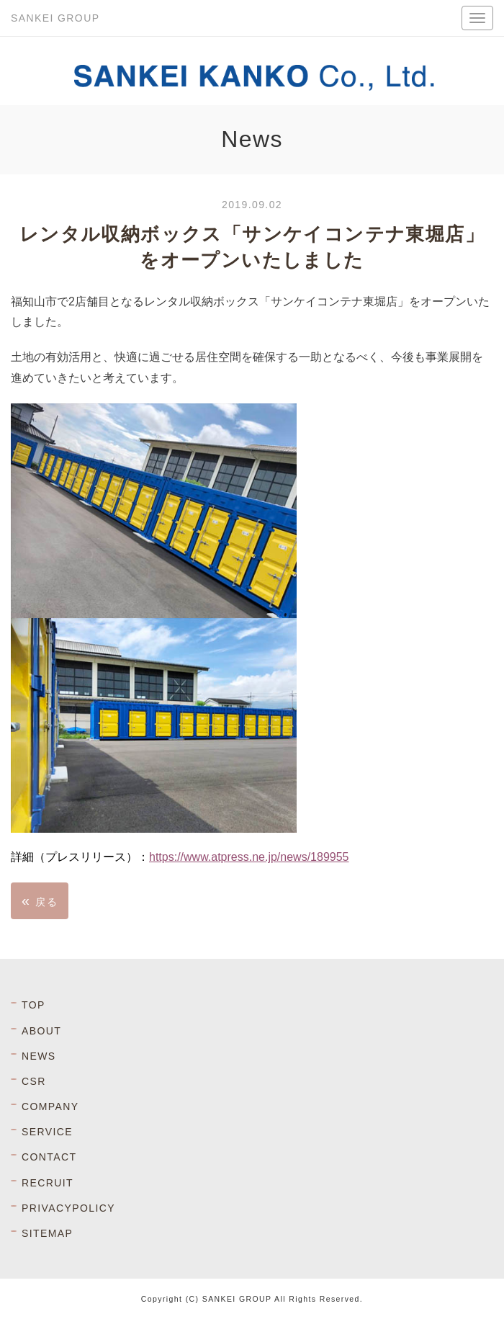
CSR (34, 1081)
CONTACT (49, 1157)
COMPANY (50, 1106)
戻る (40, 900)
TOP (33, 1005)
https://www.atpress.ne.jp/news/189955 (249, 857)
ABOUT (41, 1031)
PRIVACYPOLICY (68, 1208)
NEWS (39, 1056)
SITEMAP (47, 1233)
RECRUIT (47, 1183)
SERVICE (47, 1131)
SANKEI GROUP (55, 18)
